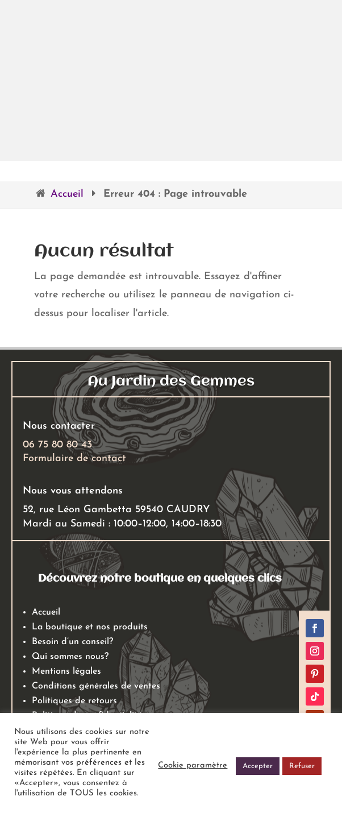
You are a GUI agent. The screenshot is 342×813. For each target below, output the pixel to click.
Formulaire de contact (74, 458)
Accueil (67, 194)
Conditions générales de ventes (96, 686)
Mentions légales (66, 671)
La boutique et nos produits (90, 627)
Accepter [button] (258, 766)
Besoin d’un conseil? (72, 641)
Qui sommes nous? (70, 656)
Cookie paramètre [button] (192, 765)
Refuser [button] (302, 766)
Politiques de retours (74, 701)
